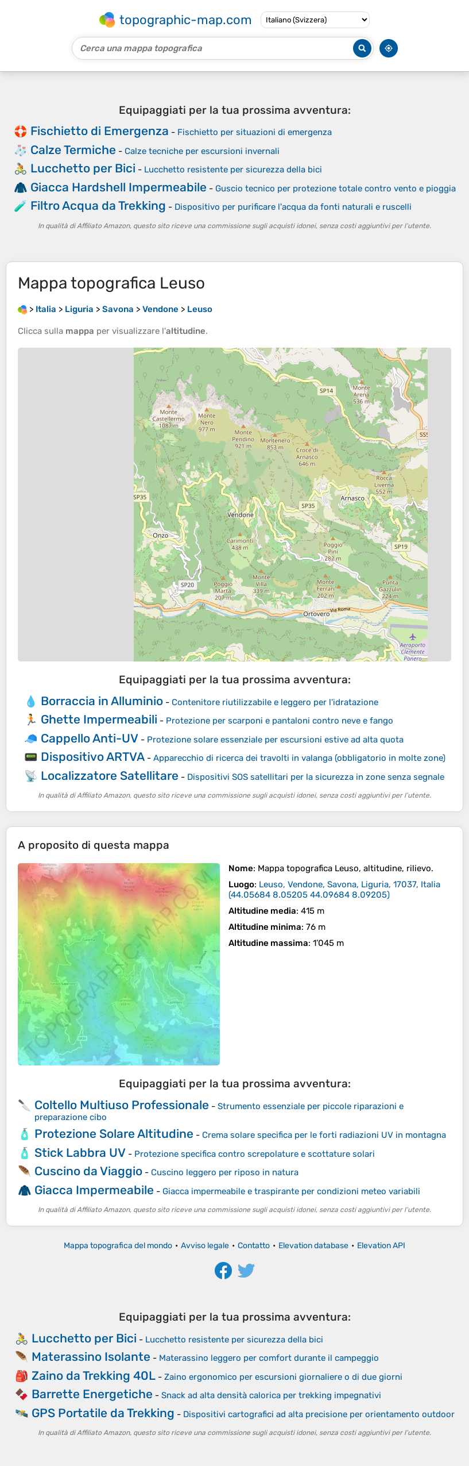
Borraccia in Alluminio (102, 701)
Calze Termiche (73, 150)
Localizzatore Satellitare (110, 775)
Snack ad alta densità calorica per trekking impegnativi (271, 1395)
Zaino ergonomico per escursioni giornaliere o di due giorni (283, 1377)
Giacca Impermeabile (94, 1190)
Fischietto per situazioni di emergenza (254, 132)
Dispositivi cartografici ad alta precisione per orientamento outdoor (319, 1414)
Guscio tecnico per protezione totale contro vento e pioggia (335, 188)
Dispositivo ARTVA (93, 756)
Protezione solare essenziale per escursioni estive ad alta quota (275, 739)
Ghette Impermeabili (99, 719)
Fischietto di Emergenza (99, 131)
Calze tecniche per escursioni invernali (202, 151)
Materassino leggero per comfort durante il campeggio (269, 1358)
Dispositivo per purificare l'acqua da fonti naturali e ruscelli (293, 207)
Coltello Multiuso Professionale (121, 1105)
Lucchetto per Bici (82, 168)
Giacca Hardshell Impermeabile (118, 187)
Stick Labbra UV (80, 1152)
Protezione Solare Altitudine (113, 1133)
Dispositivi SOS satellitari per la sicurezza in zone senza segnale (315, 777)
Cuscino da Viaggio (88, 1171)
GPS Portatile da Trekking (103, 1413)
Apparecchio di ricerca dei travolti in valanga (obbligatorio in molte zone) (299, 758)
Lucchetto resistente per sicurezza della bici (233, 169)
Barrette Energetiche (92, 1394)
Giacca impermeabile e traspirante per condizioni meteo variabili (291, 1191)
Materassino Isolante (91, 1356)
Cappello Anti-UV (89, 738)
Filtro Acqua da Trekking (98, 205)
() (334, 889)
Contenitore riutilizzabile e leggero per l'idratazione (275, 702)
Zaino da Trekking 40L (94, 1375)
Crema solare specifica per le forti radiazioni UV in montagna (324, 1135)
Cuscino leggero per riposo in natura (225, 1172)
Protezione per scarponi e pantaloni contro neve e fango (279, 720)
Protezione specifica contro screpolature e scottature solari (254, 1154)
